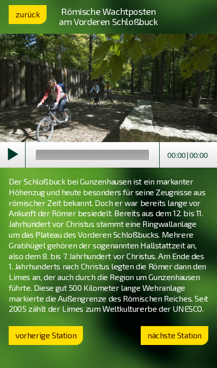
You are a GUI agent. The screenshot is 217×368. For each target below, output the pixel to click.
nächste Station (174, 335)
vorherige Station (45, 335)
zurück (27, 14)
